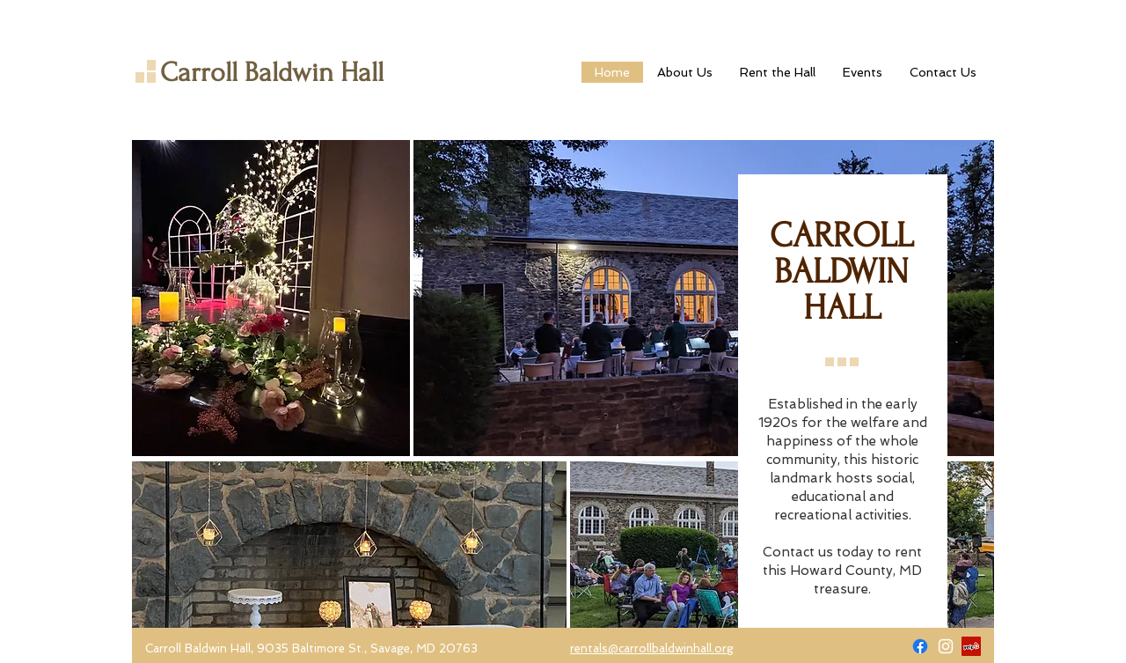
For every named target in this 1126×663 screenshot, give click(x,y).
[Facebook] (920, 646)
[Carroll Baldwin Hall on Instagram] (945, 646)
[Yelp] (971, 646)
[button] (777, 72)
